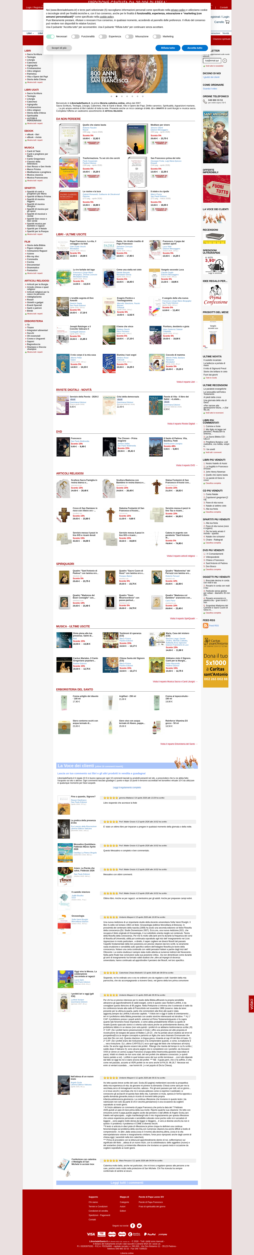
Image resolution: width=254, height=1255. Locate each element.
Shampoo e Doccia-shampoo (37, 348)
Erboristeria (34, 321)
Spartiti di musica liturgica (36, 205)
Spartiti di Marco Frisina (39, 196)
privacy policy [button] (178, 10)
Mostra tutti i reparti (35, 82)
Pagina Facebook (132, 1225)
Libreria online (127, 1253)
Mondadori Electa (80, 277)
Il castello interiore (81, 892)
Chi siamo (93, 1202)
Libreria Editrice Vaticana (81, 828)
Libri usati (32, 89)
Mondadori (74, 249)
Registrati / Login (218, 16)
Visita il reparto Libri (186, 382)
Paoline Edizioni (89, 163)
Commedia (32, 259)
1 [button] (111, 96)
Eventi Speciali (34, 305)
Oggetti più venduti (216, 576)
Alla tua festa (211, 509)
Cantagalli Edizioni (77, 332)
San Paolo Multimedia (80, 441)
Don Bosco (210, 566)
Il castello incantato (212, 360)
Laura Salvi (79, 980)
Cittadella (167, 331)
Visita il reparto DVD (185, 465)
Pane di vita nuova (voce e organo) (216, 527)
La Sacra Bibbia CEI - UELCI (215, 438)
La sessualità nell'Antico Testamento (215, 393)
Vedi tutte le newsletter (215, 66)
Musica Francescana (37, 178)
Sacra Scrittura (34, 54)
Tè (28, 325)
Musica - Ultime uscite (73, 626)
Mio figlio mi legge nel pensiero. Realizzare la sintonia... (215, 431)
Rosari (30, 300)
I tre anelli (209, 449)
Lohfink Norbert (77, 1000)
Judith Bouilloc (78, 896)
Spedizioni (93, 1215)
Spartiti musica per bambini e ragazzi (36, 225)
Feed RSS (209, 620)
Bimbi (30, 311)
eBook (29, 130)
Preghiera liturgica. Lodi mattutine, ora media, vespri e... (216, 444)
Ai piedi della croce (212, 397)
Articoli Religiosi (70, 473)
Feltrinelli (120, 360)
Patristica (32, 74)
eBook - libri (33, 134)
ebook (72, 399)
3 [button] (122, 96)
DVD (59, 431)
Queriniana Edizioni (78, 402)
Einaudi (154, 163)
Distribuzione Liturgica (173, 444)
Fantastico (32, 270)
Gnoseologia (78, 916)
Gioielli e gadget (35, 302)
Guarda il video (210, 88)
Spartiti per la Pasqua (38, 231)
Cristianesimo (34, 68)
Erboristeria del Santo (74, 689)
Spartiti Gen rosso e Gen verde (37, 220)
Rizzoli (85, 130)
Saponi (30, 341)
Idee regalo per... (215, 281)
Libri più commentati (211, 421)
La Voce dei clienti (76, 765)
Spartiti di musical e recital (37, 215)
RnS (75, 639)
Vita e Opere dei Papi (37, 77)
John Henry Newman (214, 472)
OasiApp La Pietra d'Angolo (85, 853)
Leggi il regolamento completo (127, 787)
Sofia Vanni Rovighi (80, 919)
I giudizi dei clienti (211, 77)
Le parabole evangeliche (215, 389)
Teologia (31, 57)
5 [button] (132, 96)
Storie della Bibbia (36, 245)
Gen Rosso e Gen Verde (39, 167)
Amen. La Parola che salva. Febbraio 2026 (84, 869)
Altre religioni (34, 71)
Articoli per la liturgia (37, 284)
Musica (29, 147)
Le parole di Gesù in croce (214, 479)
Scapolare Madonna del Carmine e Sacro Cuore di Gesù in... (216, 608)
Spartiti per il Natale (37, 229)
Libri (28, 50)
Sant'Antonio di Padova (216, 563)
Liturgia (31, 60)
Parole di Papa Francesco (151, 1202)
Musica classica (35, 175)
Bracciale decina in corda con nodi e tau (216, 581)
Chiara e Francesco (214, 560)
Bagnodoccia (33, 344)
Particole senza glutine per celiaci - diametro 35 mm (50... (217, 593)
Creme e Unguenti (36, 339)
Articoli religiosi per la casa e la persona (38, 293)
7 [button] (143, 96)
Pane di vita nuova (213, 503)
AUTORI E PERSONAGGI (34, 119)
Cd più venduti (213, 490)
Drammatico (33, 268)
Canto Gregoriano (36, 159)
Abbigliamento (34, 297)
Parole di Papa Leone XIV (151, 1197)
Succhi (30, 333)
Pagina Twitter (139, 1225)
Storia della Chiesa (36, 79)
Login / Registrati (34, 7)
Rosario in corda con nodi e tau (217, 587)
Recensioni (210, 229)
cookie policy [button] (106, 16)
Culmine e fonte (212, 426)
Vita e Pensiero (122, 331)
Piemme (86, 196)
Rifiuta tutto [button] (168, 48)
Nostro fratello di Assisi (215, 463)
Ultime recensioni (215, 385)
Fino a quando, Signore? (83, 796)
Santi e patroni (34, 308)
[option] (127, 70)
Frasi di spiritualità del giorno (152, 1206)
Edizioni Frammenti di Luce (177, 645)
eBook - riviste (34, 137)
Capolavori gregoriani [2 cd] (216, 498)
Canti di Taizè (33, 151)
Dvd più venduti (213, 550)
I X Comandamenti (213, 554)
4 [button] (127, 96)
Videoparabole (211, 557)
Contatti (224, 7)
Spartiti (30, 188)
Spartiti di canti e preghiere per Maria (37, 193)
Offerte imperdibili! (210, 171)
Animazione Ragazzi (37, 251)
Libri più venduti (214, 459)
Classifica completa (213, 483)
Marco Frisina (34, 169)
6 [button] (137, 96)
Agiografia (32, 65)
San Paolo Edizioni (158, 196)
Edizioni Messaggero (159, 130)
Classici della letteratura (33, 163)
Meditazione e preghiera (39, 172)
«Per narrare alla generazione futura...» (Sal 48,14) (216, 408)
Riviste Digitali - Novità (74, 389)
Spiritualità (32, 116)
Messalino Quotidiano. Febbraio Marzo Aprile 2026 (85, 846)
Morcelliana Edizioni (80, 921)
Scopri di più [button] (59, 48)
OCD (74, 898)
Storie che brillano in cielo (216, 372)
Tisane (30, 328)
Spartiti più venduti (216, 519)
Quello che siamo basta (216, 475)
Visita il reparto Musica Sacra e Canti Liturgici (174, 681)
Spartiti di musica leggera (36, 200)
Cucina (30, 262)
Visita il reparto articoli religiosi (181, 556)
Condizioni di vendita (98, 1211)
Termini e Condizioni (98, 1206)
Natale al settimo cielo (215, 506)
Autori (122, 1206)
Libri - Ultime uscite (71, 234)
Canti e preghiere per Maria (37, 155)
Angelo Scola (76, 1082)
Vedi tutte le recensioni (215, 413)
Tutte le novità (211, 378)
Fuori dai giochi (211, 375)
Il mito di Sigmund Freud (215, 368)
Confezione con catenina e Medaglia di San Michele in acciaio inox (84, 1161)
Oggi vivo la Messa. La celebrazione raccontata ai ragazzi (85, 974)
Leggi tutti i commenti (127, 1182)
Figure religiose (35, 248)
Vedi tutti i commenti (214, 452)
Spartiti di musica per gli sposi (37, 210)
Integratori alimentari (37, 330)
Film (27, 241)
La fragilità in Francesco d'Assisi (216, 468)
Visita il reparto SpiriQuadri (182, 618)
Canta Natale (211, 494)
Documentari (33, 265)
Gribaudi (120, 307)
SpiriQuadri (65, 563)
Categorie (124, 1202)
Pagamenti (105, 1215)
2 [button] (116, 96)
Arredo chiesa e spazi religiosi (38, 288)
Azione (30, 254)
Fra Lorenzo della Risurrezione (84, 826)
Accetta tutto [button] (194, 48)
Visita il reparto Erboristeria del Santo (177, 744)
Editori (123, 1211)
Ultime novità (212, 356)
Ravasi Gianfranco (79, 800)
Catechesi (32, 63)
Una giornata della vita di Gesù (215, 401)
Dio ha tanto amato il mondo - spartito (214, 532)
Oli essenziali (33, 336)
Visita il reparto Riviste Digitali (181, 424)
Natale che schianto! (214, 537)
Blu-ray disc (33, 256)
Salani (73, 360)
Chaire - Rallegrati (213, 540)
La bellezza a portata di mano (214, 364)
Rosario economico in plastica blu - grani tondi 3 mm (216, 600)
